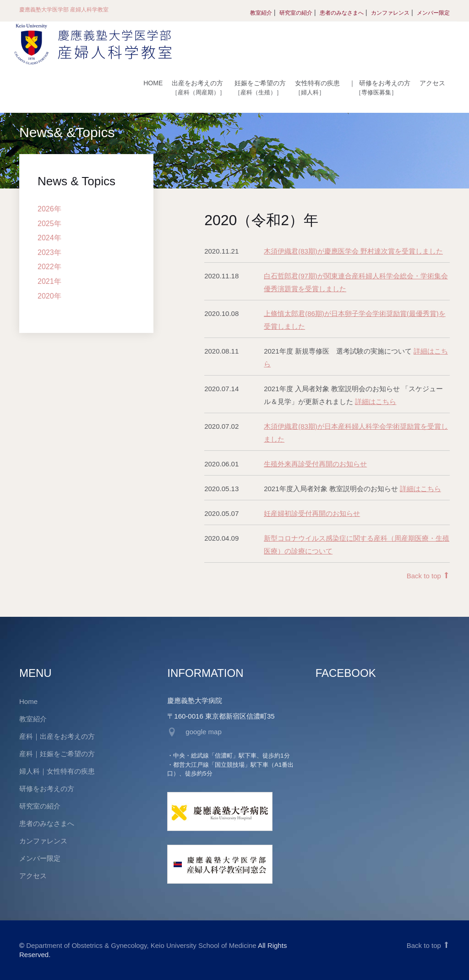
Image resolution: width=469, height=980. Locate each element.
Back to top (428, 576)
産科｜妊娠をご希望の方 (57, 754)
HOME (153, 83)
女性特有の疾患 (317, 87)
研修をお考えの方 (379, 87)
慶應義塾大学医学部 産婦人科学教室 (64, 9)
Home (28, 701)
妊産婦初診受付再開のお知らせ (312, 513)
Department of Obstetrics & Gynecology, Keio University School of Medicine (141, 945)
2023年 (49, 252)
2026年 (49, 209)
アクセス (432, 83)
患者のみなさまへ (342, 13)
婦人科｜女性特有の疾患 (57, 771)
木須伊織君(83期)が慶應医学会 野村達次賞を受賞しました (353, 251)
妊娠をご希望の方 (260, 87)
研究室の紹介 (295, 13)
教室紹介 (261, 13)
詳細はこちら (375, 401)
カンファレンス (390, 13)
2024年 (49, 238)
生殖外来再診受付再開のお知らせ (315, 464)
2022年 (49, 267)
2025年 (49, 223)
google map (203, 732)
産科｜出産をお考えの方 (57, 736)
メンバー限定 (433, 13)
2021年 (49, 281)
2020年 (49, 296)
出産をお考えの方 (198, 87)
